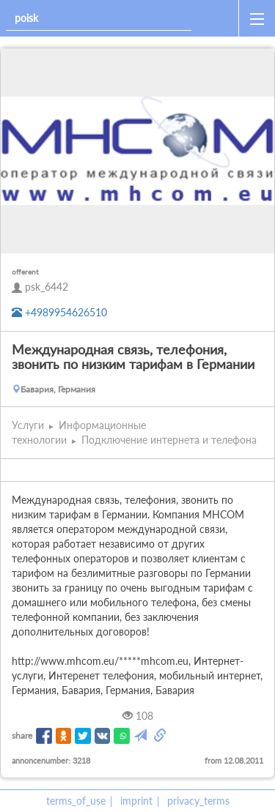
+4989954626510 (59, 312)
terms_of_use (76, 800)
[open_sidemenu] (256, 18)
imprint (136, 800)
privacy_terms (198, 800)
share (22, 735)
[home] (217, 18)
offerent (25, 271)
